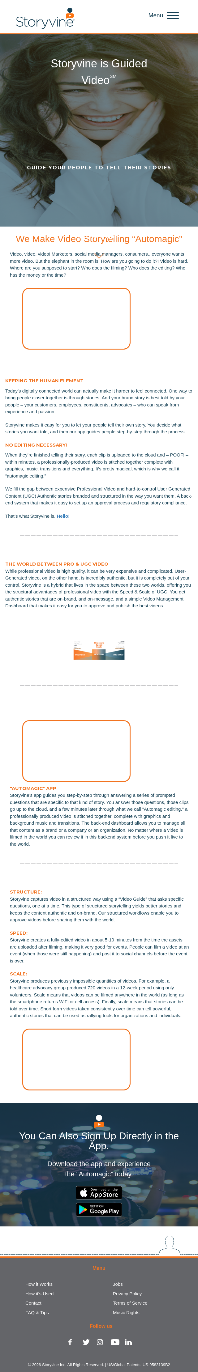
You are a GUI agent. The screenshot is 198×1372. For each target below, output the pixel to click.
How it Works (39, 1284)
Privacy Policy (127, 1293)
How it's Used (39, 1293)
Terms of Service (130, 1303)
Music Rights (126, 1312)
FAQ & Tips (37, 1312)
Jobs (118, 1284)
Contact (33, 1303)
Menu (155, 15)
